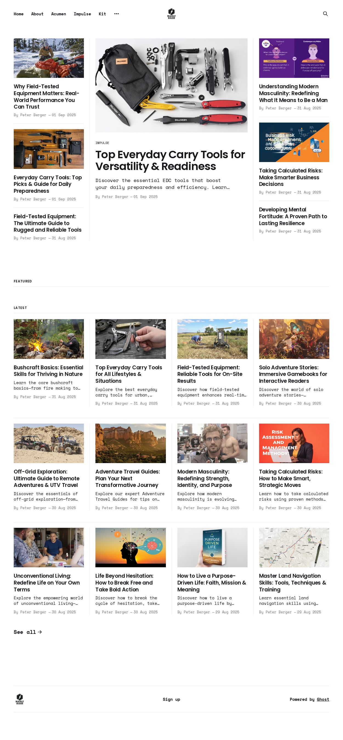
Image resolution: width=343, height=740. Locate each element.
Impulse (82, 14)
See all (28, 632)
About (37, 14)
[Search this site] (325, 13)
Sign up (171, 699)
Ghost (323, 699)
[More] (116, 13)
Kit (102, 14)
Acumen (58, 14)
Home (19, 14)
